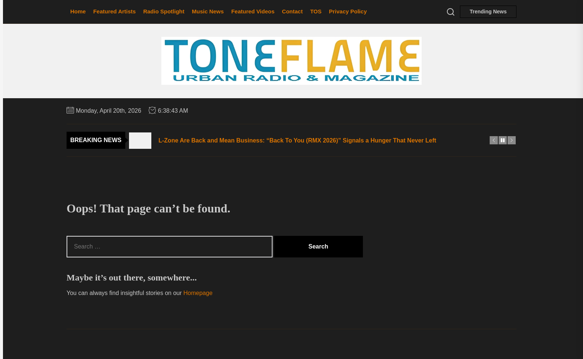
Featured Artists (114, 11)
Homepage (197, 293)
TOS (316, 11)
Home (78, 11)
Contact (292, 11)
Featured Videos (252, 11)
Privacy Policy (348, 11)
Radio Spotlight (163, 11)
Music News (208, 11)
